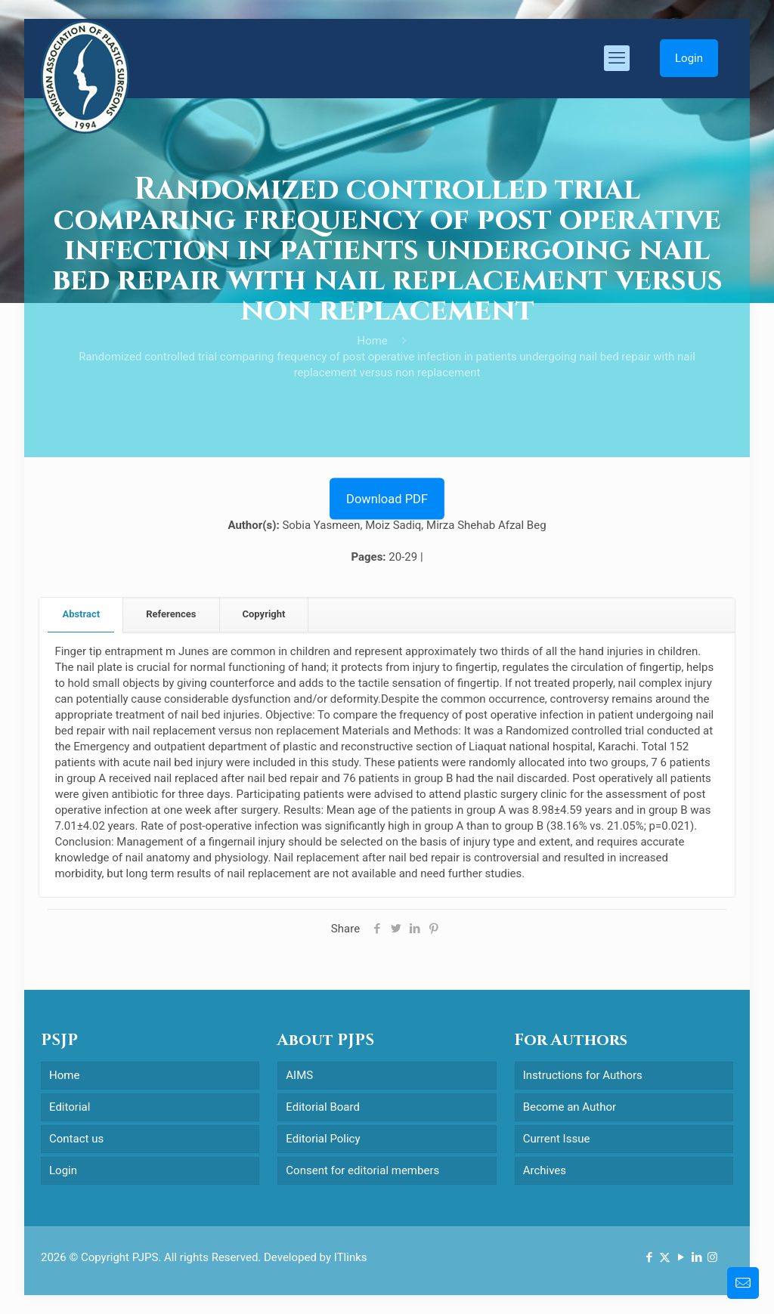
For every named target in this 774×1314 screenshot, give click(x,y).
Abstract (81, 614)
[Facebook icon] (649, 1257)
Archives (544, 1170)
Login (689, 58)
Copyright (264, 614)
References (171, 614)
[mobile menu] (617, 58)
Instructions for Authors (582, 1075)
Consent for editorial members (362, 1170)
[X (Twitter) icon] (664, 1257)
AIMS (299, 1075)
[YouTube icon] (680, 1257)
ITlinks (350, 1257)
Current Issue (556, 1138)
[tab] (81, 615)
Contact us (76, 1138)
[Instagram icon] (712, 1257)
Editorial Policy (323, 1138)
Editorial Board (323, 1107)
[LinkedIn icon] (696, 1257)
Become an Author (569, 1107)
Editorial (69, 1107)
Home (372, 341)
